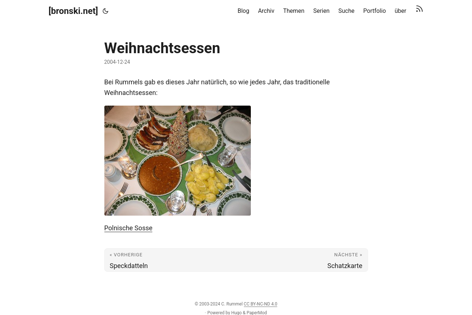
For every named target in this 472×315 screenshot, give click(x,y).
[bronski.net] (73, 11)
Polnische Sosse (128, 228)
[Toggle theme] (105, 11)
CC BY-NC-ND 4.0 (261, 304)
